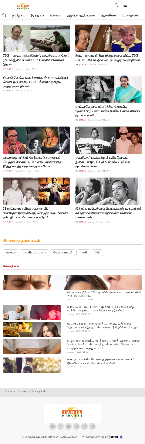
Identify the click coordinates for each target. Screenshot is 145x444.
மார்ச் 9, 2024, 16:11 (25, 91)
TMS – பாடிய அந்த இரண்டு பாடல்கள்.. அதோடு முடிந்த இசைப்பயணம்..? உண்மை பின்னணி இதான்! (36, 60)
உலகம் (55, 15)
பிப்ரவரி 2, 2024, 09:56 (26, 222)
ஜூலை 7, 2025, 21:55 (77, 352)
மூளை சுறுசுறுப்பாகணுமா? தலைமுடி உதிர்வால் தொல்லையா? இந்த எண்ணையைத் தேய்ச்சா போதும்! (103, 326)
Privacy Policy (40, 392)
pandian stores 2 (34, 252)
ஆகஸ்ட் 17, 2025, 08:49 (78, 331)
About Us (10, 392)
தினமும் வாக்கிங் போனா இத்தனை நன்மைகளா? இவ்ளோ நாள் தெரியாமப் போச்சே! (100, 361)
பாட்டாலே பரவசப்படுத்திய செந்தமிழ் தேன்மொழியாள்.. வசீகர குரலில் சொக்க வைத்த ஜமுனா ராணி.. (107, 111)
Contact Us (23, 392)
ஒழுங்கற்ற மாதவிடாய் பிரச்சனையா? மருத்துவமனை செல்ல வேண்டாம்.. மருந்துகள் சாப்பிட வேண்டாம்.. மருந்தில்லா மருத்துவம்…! (103, 344)
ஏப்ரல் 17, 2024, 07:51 (26, 69)
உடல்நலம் (129, 15)
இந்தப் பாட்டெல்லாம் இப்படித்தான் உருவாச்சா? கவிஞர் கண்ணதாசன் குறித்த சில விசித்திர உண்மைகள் (108, 213)
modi (83, 252)
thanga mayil (62, 252)
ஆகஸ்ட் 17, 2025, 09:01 (78, 314)
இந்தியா (37, 15)
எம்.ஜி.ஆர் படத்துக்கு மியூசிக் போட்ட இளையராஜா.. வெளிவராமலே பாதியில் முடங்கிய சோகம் (102, 162)
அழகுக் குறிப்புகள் (80, 15)
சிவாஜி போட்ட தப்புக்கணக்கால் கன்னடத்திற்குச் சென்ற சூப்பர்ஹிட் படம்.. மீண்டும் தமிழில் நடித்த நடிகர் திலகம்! (36, 82)
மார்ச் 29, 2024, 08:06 (98, 64)
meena (10, 252)
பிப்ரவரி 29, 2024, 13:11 (99, 120)
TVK (97, 252)
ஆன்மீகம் (108, 15)
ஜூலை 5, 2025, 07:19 (77, 366)
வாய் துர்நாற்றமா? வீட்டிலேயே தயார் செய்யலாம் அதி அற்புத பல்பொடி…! (104, 294)
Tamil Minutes (68, 437)
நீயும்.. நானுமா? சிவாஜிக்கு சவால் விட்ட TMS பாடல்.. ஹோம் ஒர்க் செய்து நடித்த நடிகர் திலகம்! (108, 58)
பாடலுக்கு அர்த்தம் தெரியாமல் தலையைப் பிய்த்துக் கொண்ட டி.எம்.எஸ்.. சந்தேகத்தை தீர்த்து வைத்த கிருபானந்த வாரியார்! (32, 162)
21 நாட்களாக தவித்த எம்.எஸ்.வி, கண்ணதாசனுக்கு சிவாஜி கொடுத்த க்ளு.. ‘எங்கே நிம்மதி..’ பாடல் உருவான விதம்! (35, 213)
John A (9, 69)
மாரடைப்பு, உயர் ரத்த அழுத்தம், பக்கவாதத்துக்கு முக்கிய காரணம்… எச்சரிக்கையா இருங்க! (100, 309)
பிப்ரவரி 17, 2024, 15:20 (27, 171)
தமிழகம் (18, 15)
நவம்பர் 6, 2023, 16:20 (99, 222)
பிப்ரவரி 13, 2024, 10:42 (99, 171)
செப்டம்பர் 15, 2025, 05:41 (80, 299)
